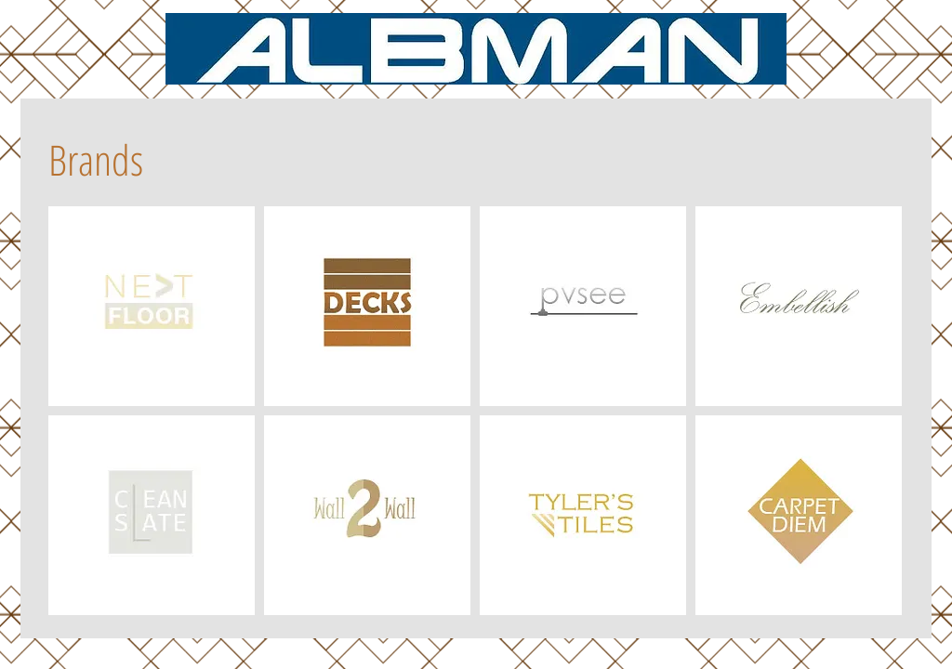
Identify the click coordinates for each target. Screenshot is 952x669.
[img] (151, 306)
